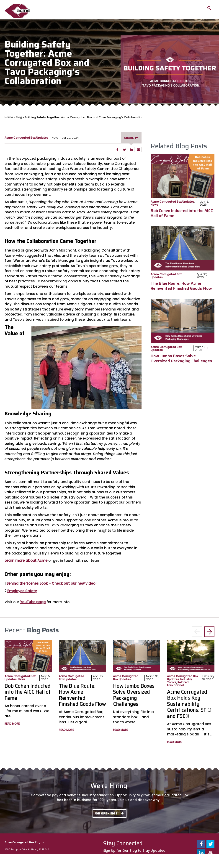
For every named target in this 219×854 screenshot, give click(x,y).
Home (9, 117)
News (154, 205)
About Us (38, 11)
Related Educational (177, 683)
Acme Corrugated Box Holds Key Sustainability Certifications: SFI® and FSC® (189, 704)
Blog (169, 8)
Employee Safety (22, 591)
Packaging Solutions (135, 11)
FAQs (190, 8)
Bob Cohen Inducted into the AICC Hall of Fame (182, 213)
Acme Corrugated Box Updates (26, 138)
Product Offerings (99, 11)
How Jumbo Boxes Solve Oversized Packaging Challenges (181, 358)
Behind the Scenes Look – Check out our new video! (51, 583)
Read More (12, 724)
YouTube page (33, 601)
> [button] (209, 632)
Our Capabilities (67, 11)
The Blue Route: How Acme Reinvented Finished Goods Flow (181, 286)
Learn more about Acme (26, 560)
